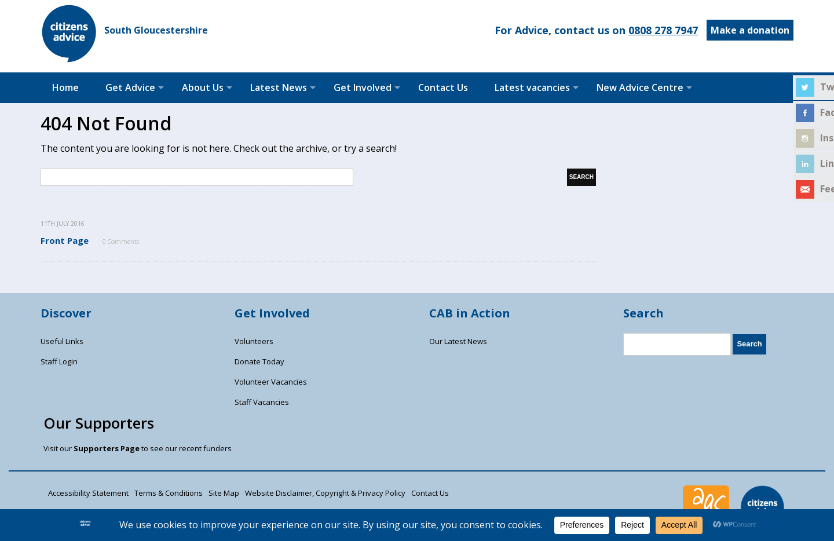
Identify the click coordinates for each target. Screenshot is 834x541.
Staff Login (59, 361)
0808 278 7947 (663, 30)
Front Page (65, 240)
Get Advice (130, 87)
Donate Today (259, 361)
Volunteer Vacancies (271, 381)
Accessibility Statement (88, 493)
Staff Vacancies (262, 402)
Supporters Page (107, 448)
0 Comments (121, 241)
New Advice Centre (640, 87)
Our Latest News (458, 341)
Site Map (224, 493)
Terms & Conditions (168, 493)
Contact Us (443, 87)
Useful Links (62, 341)
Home (65, 87)
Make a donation (750, 30)
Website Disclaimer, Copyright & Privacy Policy (325, 493)
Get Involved (363, 87)
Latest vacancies (532, 87)
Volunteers (254, 341)
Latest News (278, 87)
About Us (203, 87)
